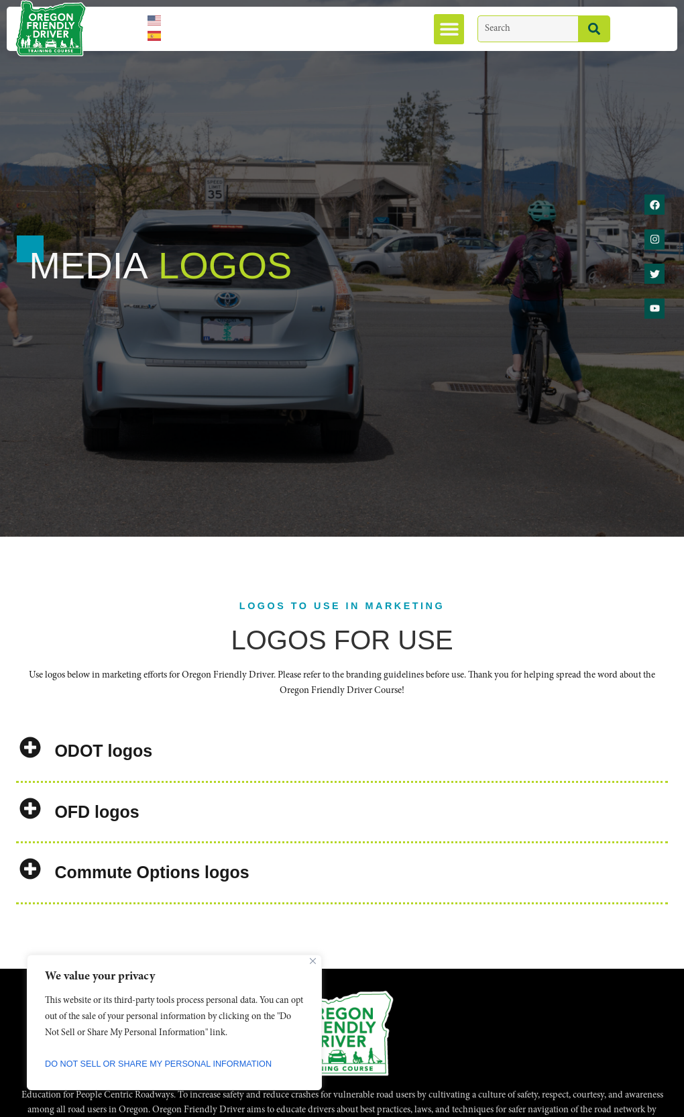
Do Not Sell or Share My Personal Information (170, 1064)
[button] (449, 29)
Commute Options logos (151, 872)
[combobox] (527, 28)
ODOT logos (103, 750)
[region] (174, 1022)
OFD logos (96, 811)
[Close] (313, 961)
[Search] (594, 28)
